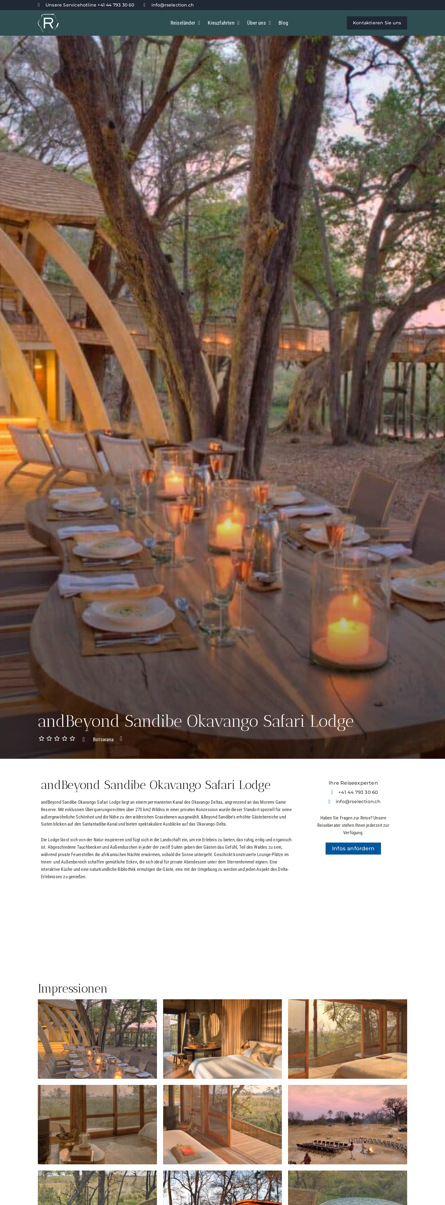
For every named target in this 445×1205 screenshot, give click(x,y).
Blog (283, 23)
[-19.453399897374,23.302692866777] (353, 914)
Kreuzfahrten (223, 23)
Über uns (259, 23)
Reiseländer (185, 23)
